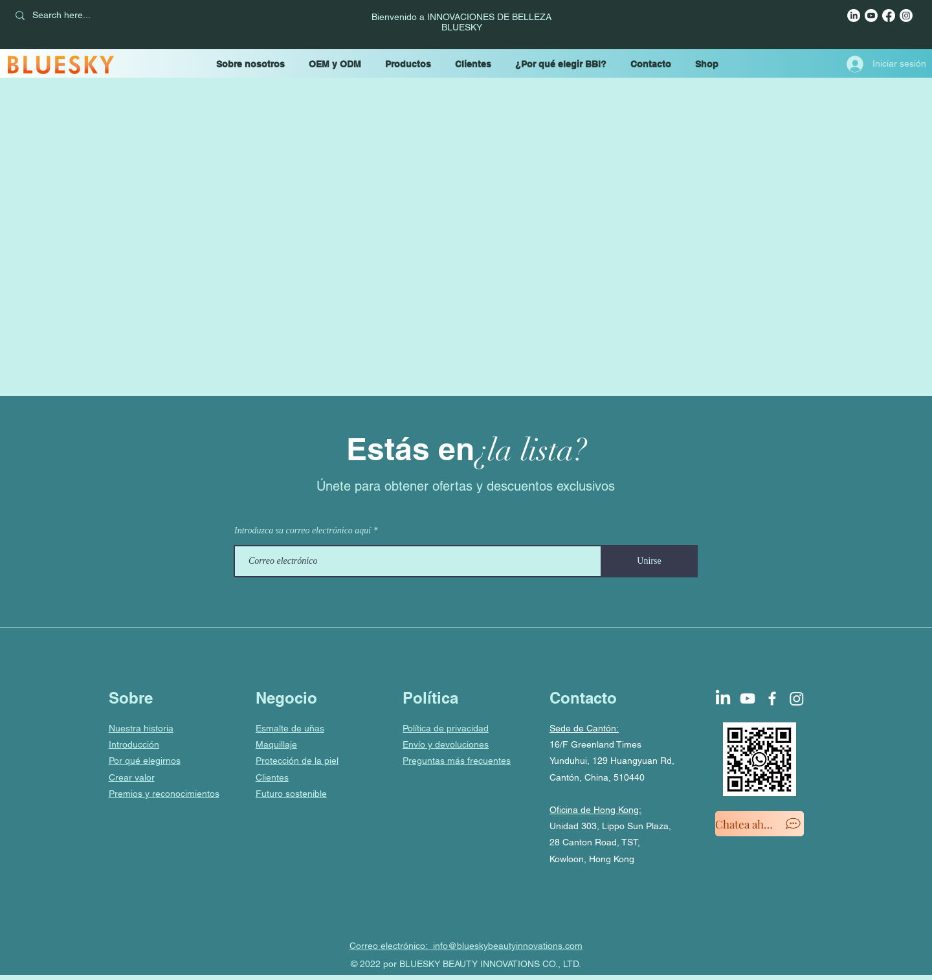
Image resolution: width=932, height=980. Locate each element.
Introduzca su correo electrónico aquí (302, 530)
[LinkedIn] (853, 15)
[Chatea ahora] (759, 823)
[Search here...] (99, 15)
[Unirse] (649, 561)
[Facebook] (888, 15)
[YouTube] (871, 15)
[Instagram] (906, 15)
